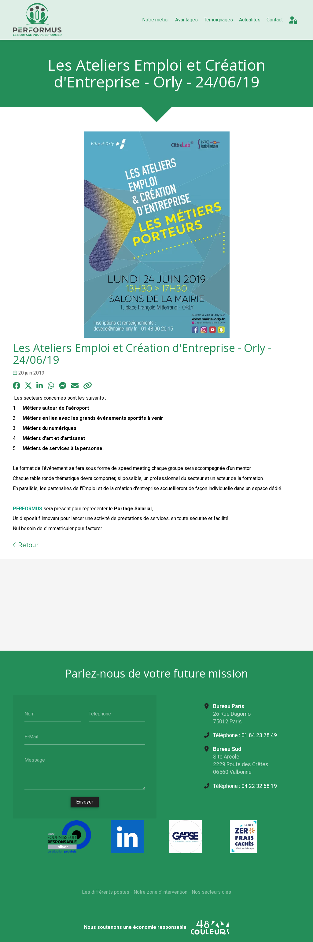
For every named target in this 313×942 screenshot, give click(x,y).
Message (34, 760)
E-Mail (31, 737)
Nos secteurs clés (211, 893)
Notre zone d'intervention (160, 893)
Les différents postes (105, 893)
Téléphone (100, 714)
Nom (29, 714)
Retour (26, 545)
